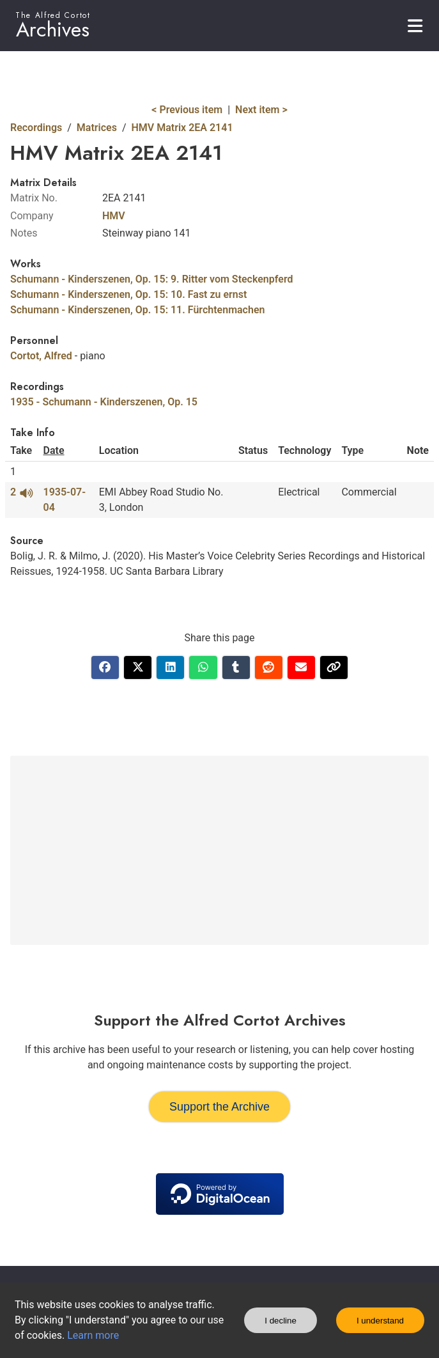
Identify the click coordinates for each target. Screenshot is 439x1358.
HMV (113, 216)
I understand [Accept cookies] (380, 1320)
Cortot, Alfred (41, 356)
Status (253, 450)
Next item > (261, 110)
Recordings (36, 127)
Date (54, 450)
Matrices (97, 127)
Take (21, 450)
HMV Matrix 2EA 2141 (182, 127)
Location (119, 450)
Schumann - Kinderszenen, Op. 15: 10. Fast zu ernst (128, 294)
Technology (304, 450)
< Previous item (186, 110)
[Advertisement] (219, 850)
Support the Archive (219, 1106)
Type (352, 450)
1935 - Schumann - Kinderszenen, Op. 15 (103, 402)
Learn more (93, 1335)
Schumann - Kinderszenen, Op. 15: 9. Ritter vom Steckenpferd (151, 279)
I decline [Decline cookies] (281, 1320)
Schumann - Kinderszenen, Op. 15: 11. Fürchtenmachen (137, 310)
